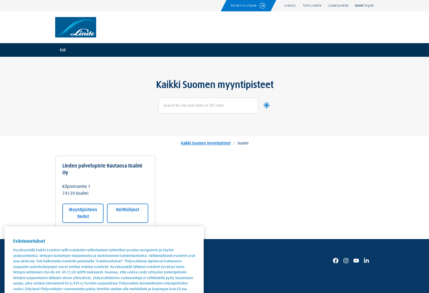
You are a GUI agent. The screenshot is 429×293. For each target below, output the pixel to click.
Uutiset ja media (338, 5)
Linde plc (290, 5)
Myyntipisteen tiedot (83, 213)
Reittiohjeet (127, 210)
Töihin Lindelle (312, 5)
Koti (63, 50)
